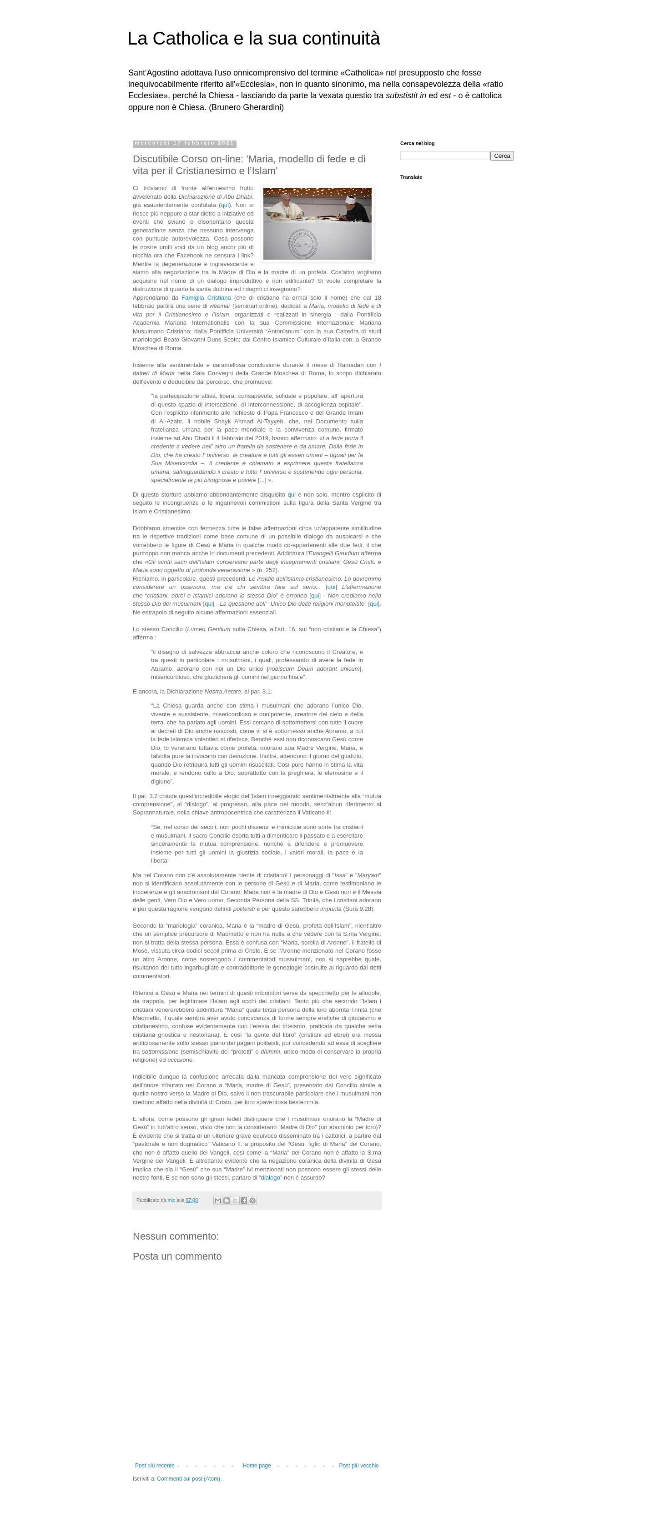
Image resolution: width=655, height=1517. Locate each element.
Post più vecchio (359, 1465)
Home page (257, 1465)
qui (225, 204)
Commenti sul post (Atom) (188, 1479)
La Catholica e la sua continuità (253, 38)
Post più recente (155, 1465)
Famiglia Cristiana (206, 297)
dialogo (270, 1177)
